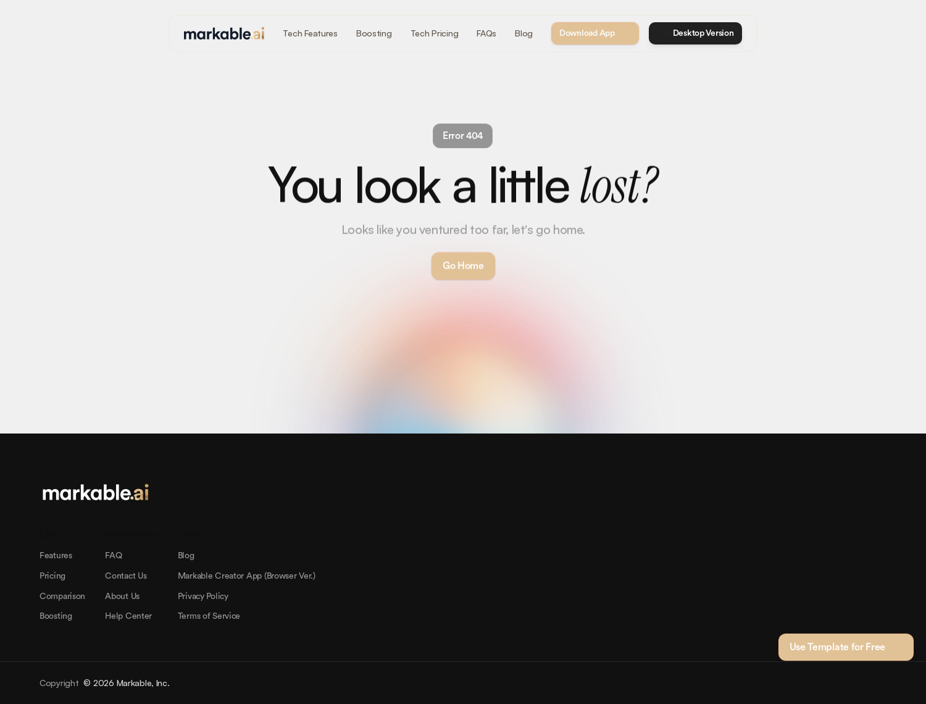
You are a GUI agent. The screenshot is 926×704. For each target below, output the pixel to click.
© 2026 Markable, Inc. (126, 682)
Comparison (62, 596)
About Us (122, 596)
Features (56, 555)
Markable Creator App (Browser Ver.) (246, 576)
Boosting (56, 616)
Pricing (52, 576)
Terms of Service (209, 616)
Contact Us (125, 576)
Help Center (128, 616)
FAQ (113, 555)
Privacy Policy (203, 596)
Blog (186, 555)
